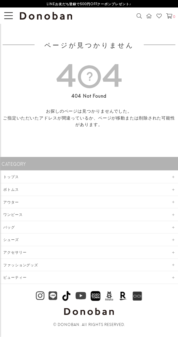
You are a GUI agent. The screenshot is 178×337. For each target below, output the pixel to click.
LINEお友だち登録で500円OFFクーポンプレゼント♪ (89, 3)
